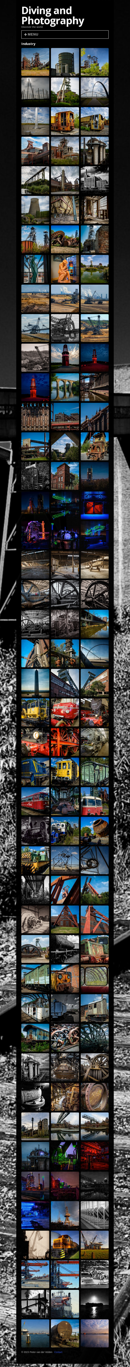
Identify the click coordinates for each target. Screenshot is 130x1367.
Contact (58, 1353)
